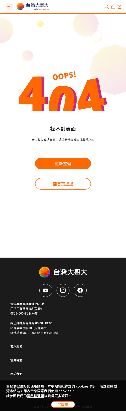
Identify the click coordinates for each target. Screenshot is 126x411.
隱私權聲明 (35, 395)
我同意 (63, 404)
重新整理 (63, 163)
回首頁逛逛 (63, 184)
